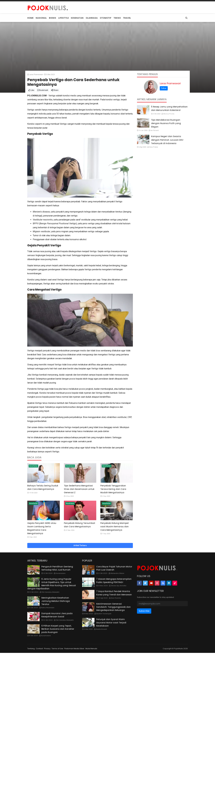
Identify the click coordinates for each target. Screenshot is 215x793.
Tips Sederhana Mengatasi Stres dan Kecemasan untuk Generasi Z (79, 489)
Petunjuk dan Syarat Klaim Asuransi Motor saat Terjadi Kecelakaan (111, 622)
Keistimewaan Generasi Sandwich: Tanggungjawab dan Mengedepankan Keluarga (113, 607)
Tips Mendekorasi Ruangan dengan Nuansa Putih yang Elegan (166, 123)
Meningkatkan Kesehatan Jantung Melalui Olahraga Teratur (55, 601)
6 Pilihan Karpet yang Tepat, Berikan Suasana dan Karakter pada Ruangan (57, 629)
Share (54, 90)
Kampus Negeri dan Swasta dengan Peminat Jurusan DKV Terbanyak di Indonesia (167, 140)
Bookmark (42, 90)
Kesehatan (33, 466)
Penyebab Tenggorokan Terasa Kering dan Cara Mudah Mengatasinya (113, 489)
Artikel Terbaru (80, 545)
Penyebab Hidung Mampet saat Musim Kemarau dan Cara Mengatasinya (114, 526)
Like (31, 90)
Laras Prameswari (170, 83)
